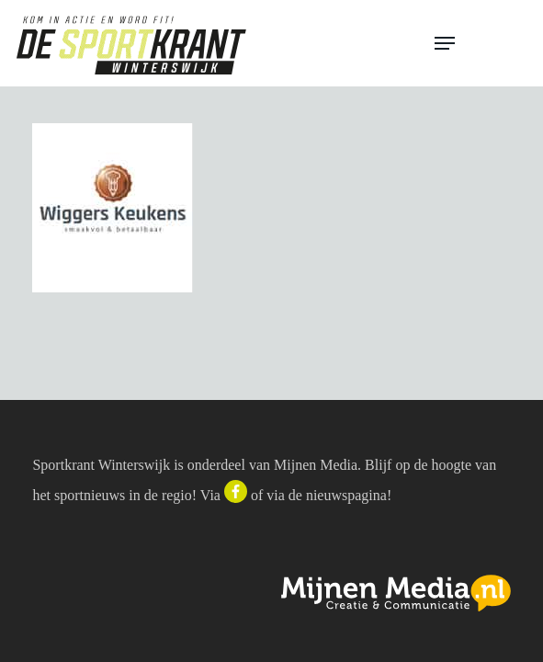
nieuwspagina (346, 495)
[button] (480, 43)
